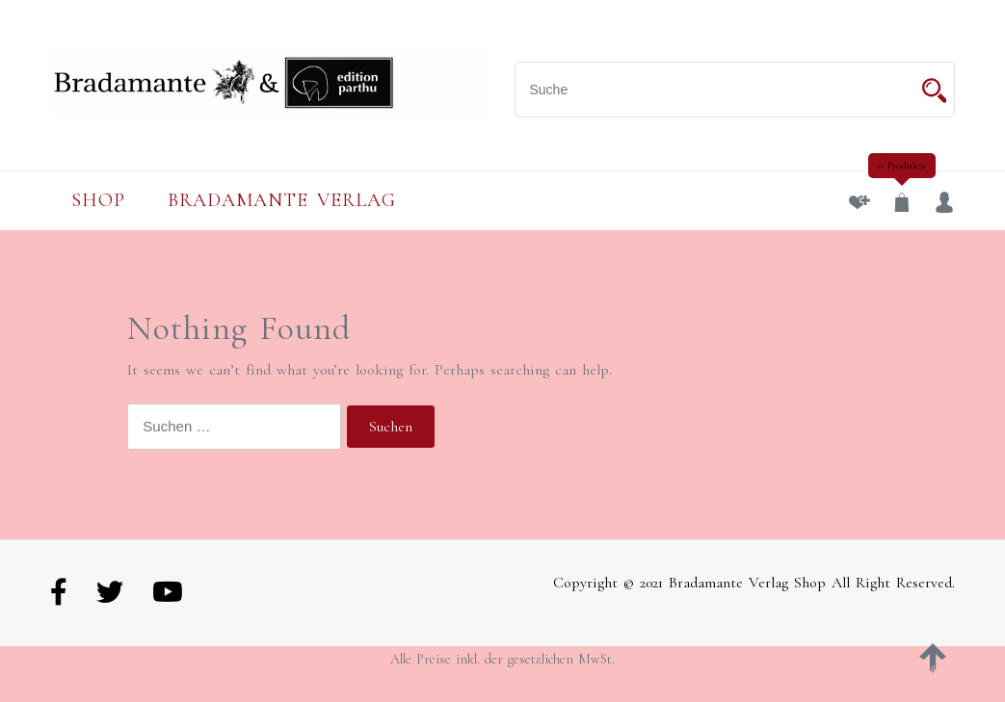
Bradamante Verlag (282, 200)
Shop (98, 200)
